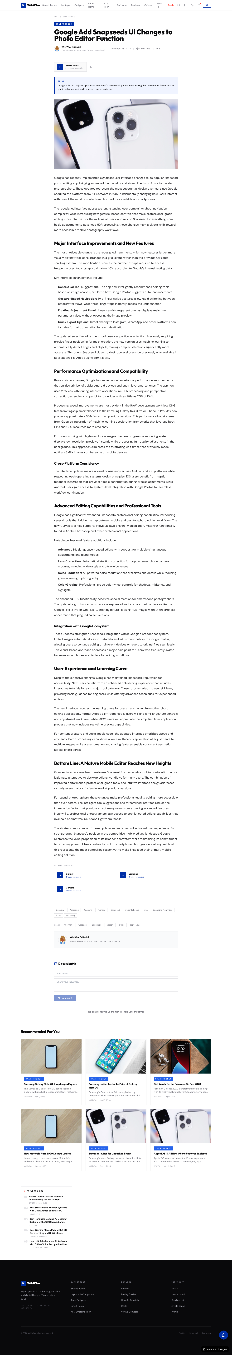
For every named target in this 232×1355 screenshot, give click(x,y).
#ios (58, 915)
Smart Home (91, 5)
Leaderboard (178, 1294)
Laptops (65, 5)
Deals (171, 5)
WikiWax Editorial (79, 937)
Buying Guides (128, 1294)
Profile (174, 1311)
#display (70, 915)
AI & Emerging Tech (81, 1311)
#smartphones (132, 910)
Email (122, 925)
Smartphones (49, 5)
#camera (88, 910)
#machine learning (162, 910)
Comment (65, 997)
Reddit (110, 925)
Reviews (135, 5)
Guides (148, 5)
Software (122, 5)
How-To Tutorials (130, 1300)
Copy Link (135, 925)
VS (207, 5)
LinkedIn (96, 925)
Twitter (68, 925)
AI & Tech (106, 5)
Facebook (82, 925)
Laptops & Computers (82, 1294)
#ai (146, 910)
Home (56, 17)
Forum (174, 1288)
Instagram (206, 1333)
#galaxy (60, 910)
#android (115, 910)
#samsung (74, 910)
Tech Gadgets (78, 1300)
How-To (159, 5)
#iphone (101, 910)
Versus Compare (129, 1311)
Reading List (177, 1300)
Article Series (178, 1305)
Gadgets (79, 5)
